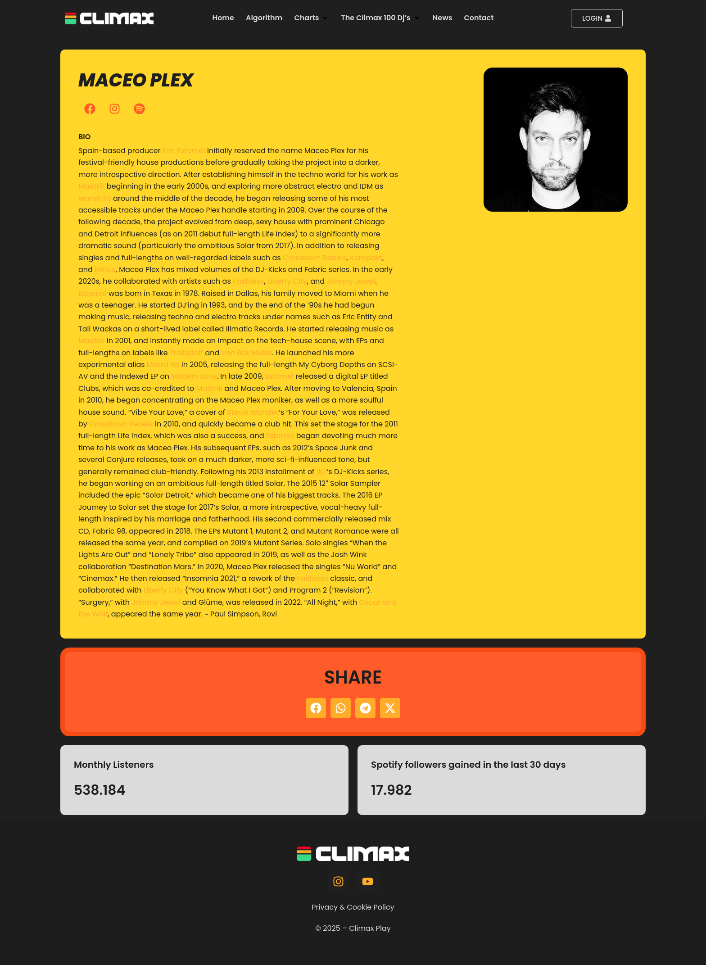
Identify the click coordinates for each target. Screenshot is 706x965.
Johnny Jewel (350, 281)
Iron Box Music (247, 353)
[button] (311, 18)
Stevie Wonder (253, 412)
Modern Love (194, 376)
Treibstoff (186, 353)
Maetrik (91, 186)
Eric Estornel (184, 150)
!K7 (322, 472)
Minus (105, 269)
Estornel (92, 293)
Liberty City (287, 281)
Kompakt (366, 258)
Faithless (248, 281)
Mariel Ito (94, 198)
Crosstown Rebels (315, 258)
